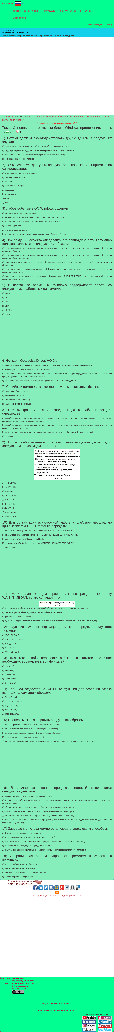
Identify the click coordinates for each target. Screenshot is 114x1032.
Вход (109, 24)
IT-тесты (86, 10)
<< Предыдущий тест (44, 895)
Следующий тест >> (70, 895)
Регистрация (95, 24)
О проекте (20, 17)
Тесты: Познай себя (26, 10)
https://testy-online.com (23, 980)
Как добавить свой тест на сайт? (56, 1003)
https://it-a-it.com (19, 988)
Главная (7, 3)
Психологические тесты (60, 10)
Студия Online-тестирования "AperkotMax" (56, 1010)
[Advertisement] (57, 56)
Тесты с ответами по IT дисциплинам (46, 117)
